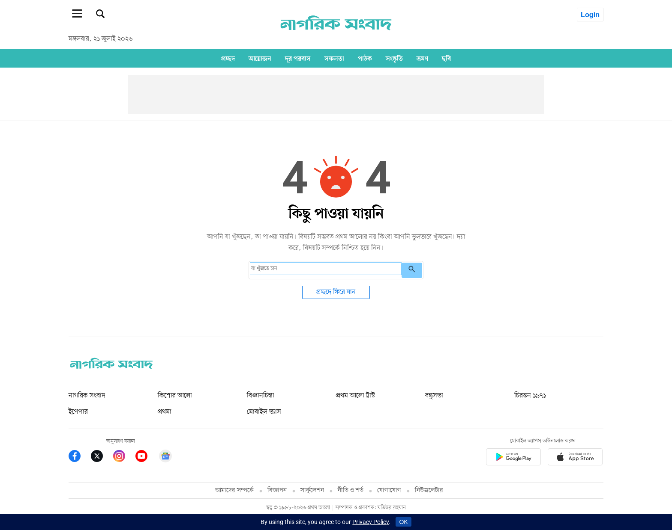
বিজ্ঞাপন (277, 490)
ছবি (446, 58)
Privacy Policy (370, 521)
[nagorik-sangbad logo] (111, 367)
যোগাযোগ (389, 490)
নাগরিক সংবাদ (87, 395)
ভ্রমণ (422, 58)
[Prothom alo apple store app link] (575, 458)
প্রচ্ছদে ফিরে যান (336, 292)
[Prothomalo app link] (513, 458)
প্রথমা (164, 412)
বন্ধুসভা (434, 395)
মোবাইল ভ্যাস (264, 412)
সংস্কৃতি (394, 58)
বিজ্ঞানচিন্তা (260, 395)
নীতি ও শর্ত (350, 490)
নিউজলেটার (429, 490)
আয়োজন (260, 58)
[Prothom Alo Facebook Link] (80, 457)
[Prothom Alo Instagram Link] (124, 457)
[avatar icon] (585, 12)
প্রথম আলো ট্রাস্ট (355, 395)
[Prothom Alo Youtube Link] (146, 457)
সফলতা (334, 58)
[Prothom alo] (336, 35)
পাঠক (365, 58)
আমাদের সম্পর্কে (234, 490)
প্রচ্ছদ (228, 58)
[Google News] (165, 457)
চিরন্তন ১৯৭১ (530, 395)
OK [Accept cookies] (403, 521)
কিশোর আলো (175, 395)
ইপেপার (78, 412)
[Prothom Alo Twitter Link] (102, 457)
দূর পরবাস (298, 58)
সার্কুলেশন (312, 490)
